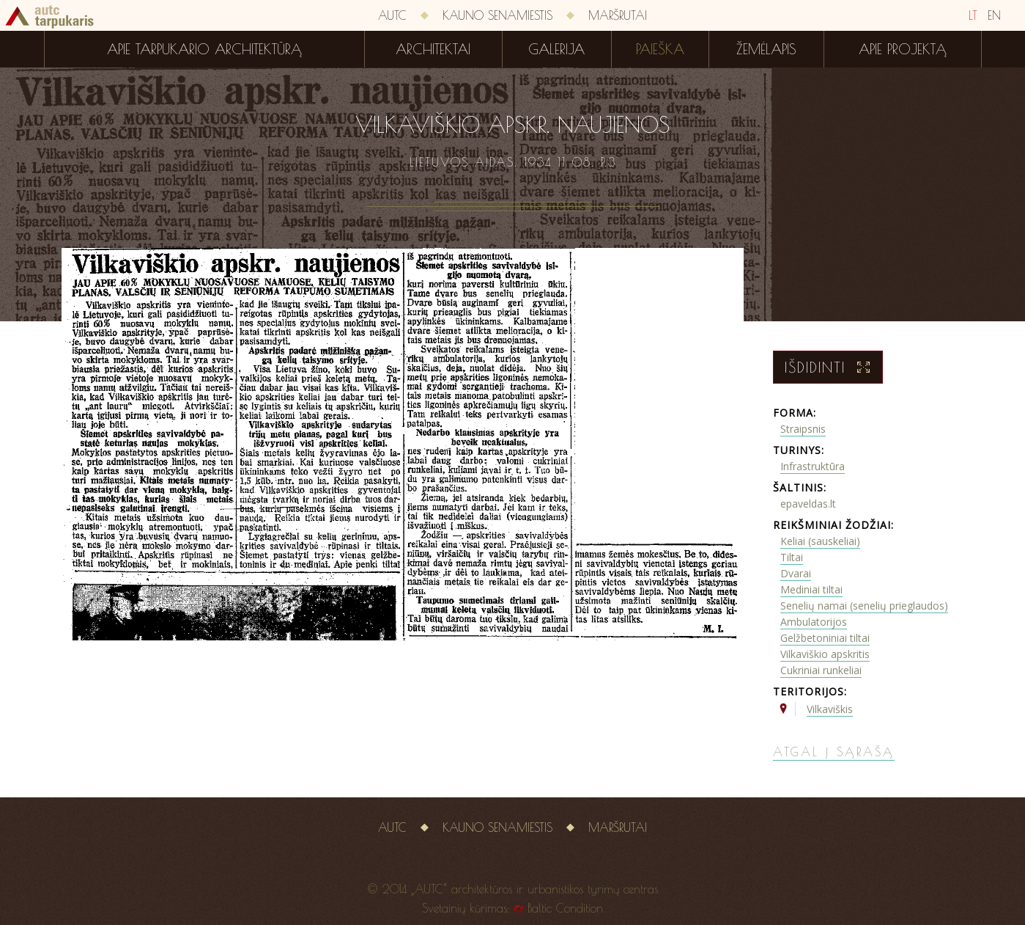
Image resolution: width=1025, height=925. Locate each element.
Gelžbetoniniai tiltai (825, 638)
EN (994, 15)
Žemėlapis (766, 49)
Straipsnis (803, 429)
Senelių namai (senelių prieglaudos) (864, 606)
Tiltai (791, 557)
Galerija (556, 49)
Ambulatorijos (813, 622)
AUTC (392, 15)
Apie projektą (903, 49)
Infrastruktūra (812, 466)
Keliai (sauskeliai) (820, 541)
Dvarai (795, 573)
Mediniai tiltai (811, 589)
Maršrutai (617, 15)
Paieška (660, 49)
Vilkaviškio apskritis (825, 654)
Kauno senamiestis (497, 15)
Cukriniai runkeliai (821, 670)
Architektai (433, 49)
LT (973, 15)
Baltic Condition (565, 908)
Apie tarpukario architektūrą (204, 49)
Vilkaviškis (830, 709)
